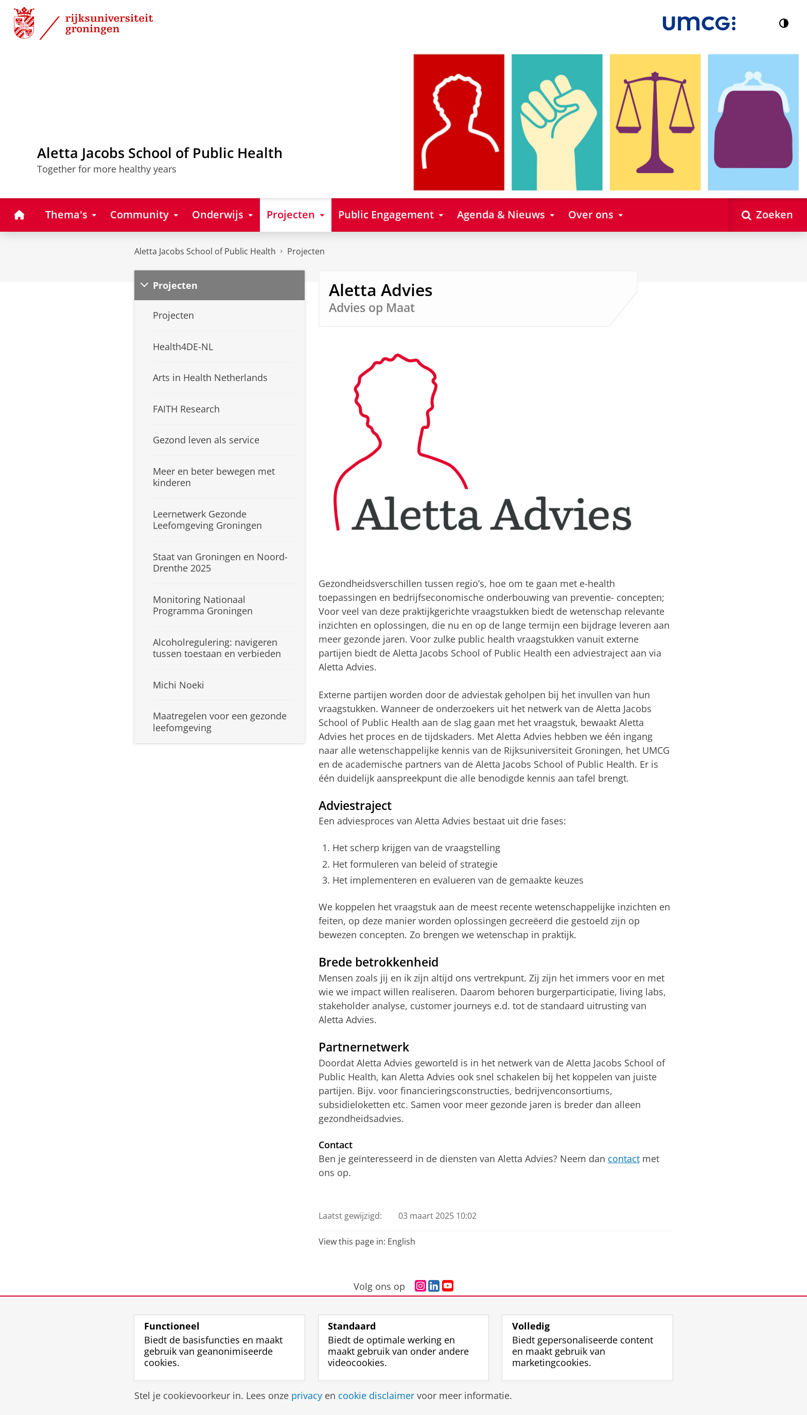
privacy (306, 1395)
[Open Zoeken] (767, 215)
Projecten (306, 251)
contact (624, 1158)
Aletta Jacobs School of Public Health (205, 251)
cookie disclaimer (376, 1395)
